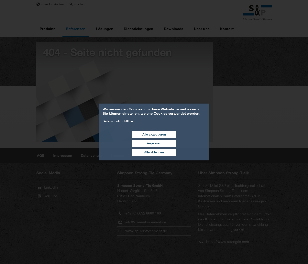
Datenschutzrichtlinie (118, 121)
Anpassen (154, 143)
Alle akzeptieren (154, 134)
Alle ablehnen (154, 152)
